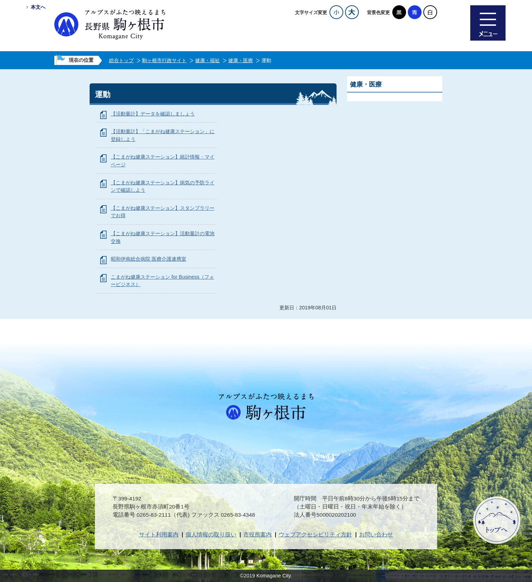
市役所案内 (257, 534)
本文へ (38, 7)
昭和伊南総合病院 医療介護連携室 (148, 259)
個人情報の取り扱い (211, 534)
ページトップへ (496, 520)
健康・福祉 (207, 60)
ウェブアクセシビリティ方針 (315, 534)
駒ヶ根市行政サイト (164, 60)
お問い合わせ (376, 534)
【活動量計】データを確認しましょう (153, 114)
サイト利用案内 (159, 534)
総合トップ (121, 60)
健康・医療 (240, 60)
